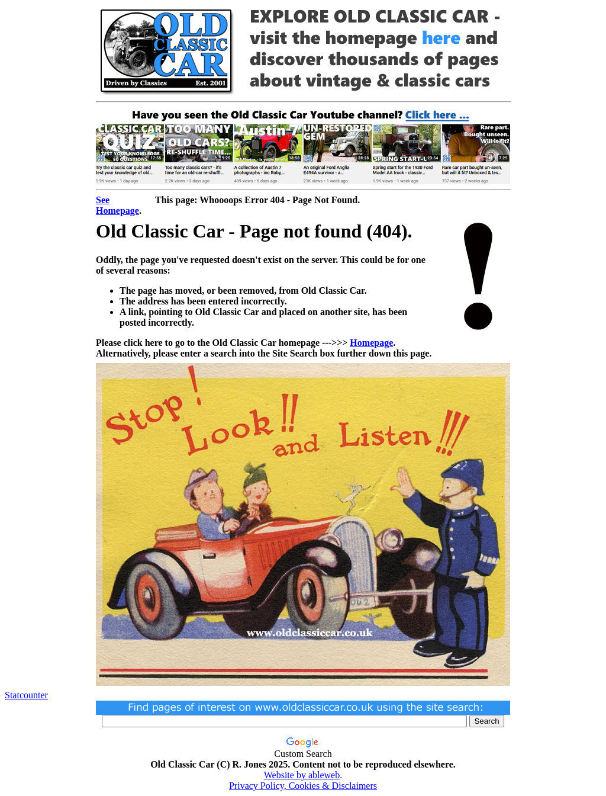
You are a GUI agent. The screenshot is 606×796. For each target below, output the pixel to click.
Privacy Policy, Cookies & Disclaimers (303, 786)
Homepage (371, 343)
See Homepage (117, 205)
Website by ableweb (302, 775)
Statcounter (26, 695)
